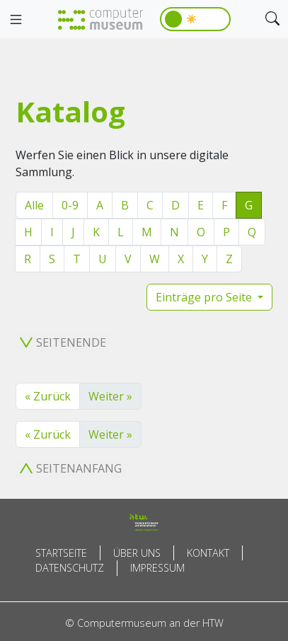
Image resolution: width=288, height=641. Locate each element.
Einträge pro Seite (205, 297)
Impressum (157, 567)
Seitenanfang (71, 468)
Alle (34, 205)
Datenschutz (69, 567)
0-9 (70, 205)
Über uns (137, 553)
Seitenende (63, 342)
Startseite (61, 553)
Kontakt (208, 553)
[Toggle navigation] (15, 19)
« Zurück (48, 396)
